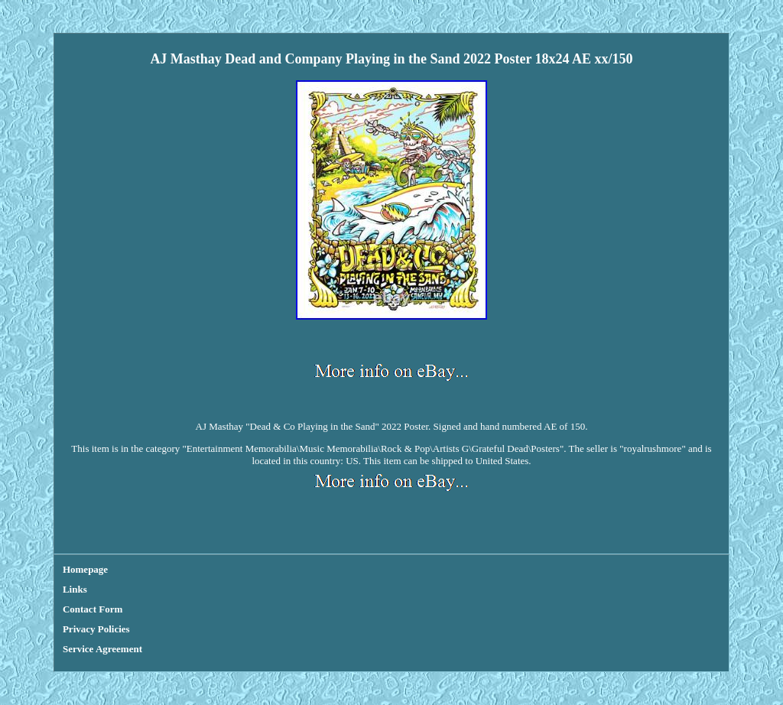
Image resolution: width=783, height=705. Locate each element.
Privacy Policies (96, 629)
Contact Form (92, 609)
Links (75, 589)
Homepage (85, 569)
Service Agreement (102, 649)
